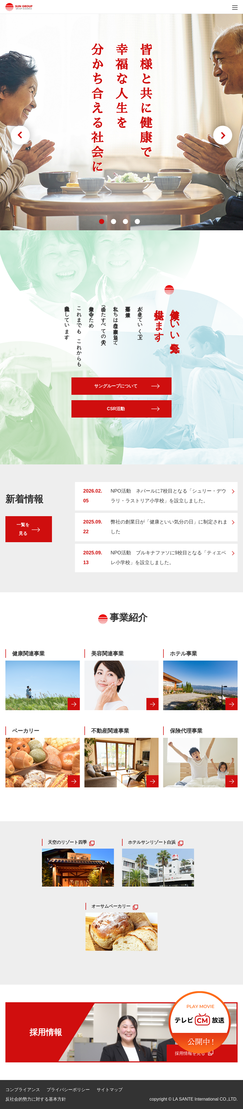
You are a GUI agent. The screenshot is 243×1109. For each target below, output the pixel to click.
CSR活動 (116, 408)
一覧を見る (23, 529)
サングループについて (115, 386)
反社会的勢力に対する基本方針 (35, 1099)
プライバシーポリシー (68, 1089)
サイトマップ (110, 1089)
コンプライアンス (22, 1089)
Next (222, 135)
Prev (20, 135)
